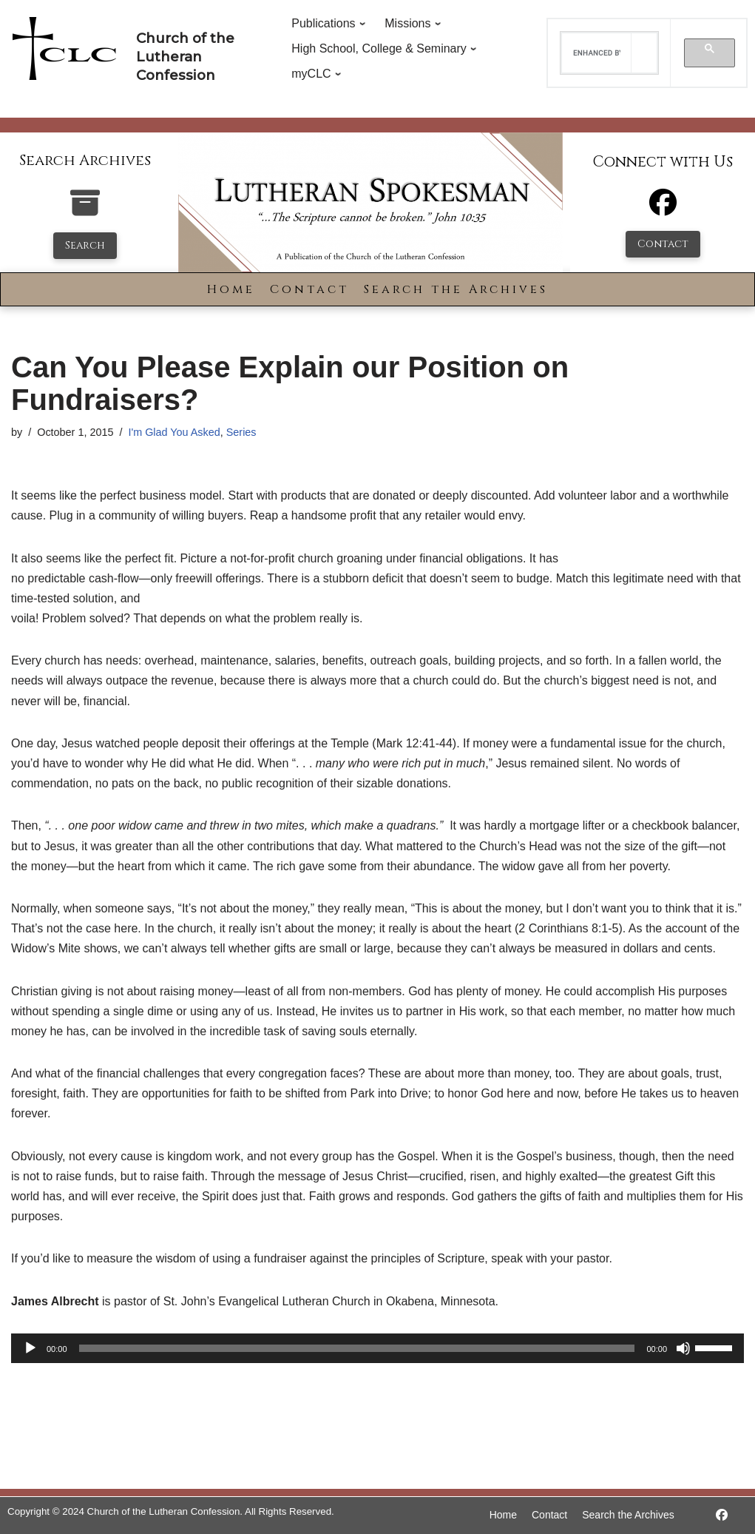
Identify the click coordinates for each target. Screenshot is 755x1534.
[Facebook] (663, 209)
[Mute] (683, 1348)
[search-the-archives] (85, 210)
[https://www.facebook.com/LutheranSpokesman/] (722, 1515)
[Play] (30, 1348)
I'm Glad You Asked (174, 432)
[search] (596, 53)
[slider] (357, 1348)
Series (241, 432)
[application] (377, 1348)
